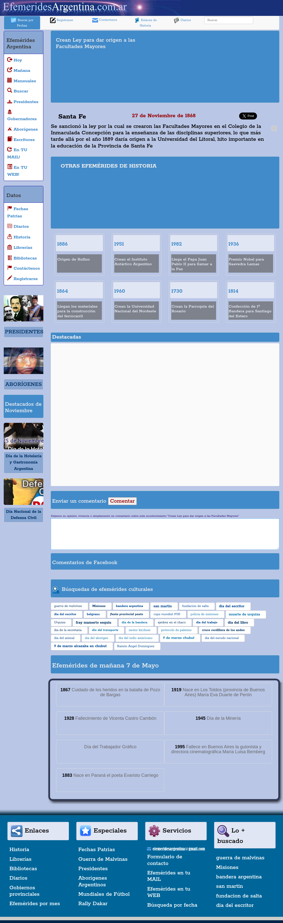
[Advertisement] (226, 66)
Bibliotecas (23, 868)
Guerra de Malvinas (103, 859)
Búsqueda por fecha (172, 905)
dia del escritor (235, 905)
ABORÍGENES (23, 384)
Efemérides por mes (34, 903)
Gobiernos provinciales (24, 891)
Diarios (182, 20)
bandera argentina (239, 876)
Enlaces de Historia (145, 22)
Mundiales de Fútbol (104, 894)
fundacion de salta (239, 896)
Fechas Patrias (96, 849)
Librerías (20, 859)
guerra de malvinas (240, 857)
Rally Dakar (93, 903)
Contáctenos (104, 20)
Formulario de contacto (164, 860)
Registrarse (61, 20)
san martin (229, 886)
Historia (19, 849)
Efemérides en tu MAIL (168, 876)
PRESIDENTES (24, 331)
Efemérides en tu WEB (168, 892)
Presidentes (93, 868)
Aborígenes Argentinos (92, 881)
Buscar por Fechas (22, 22)
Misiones (227, 867)
